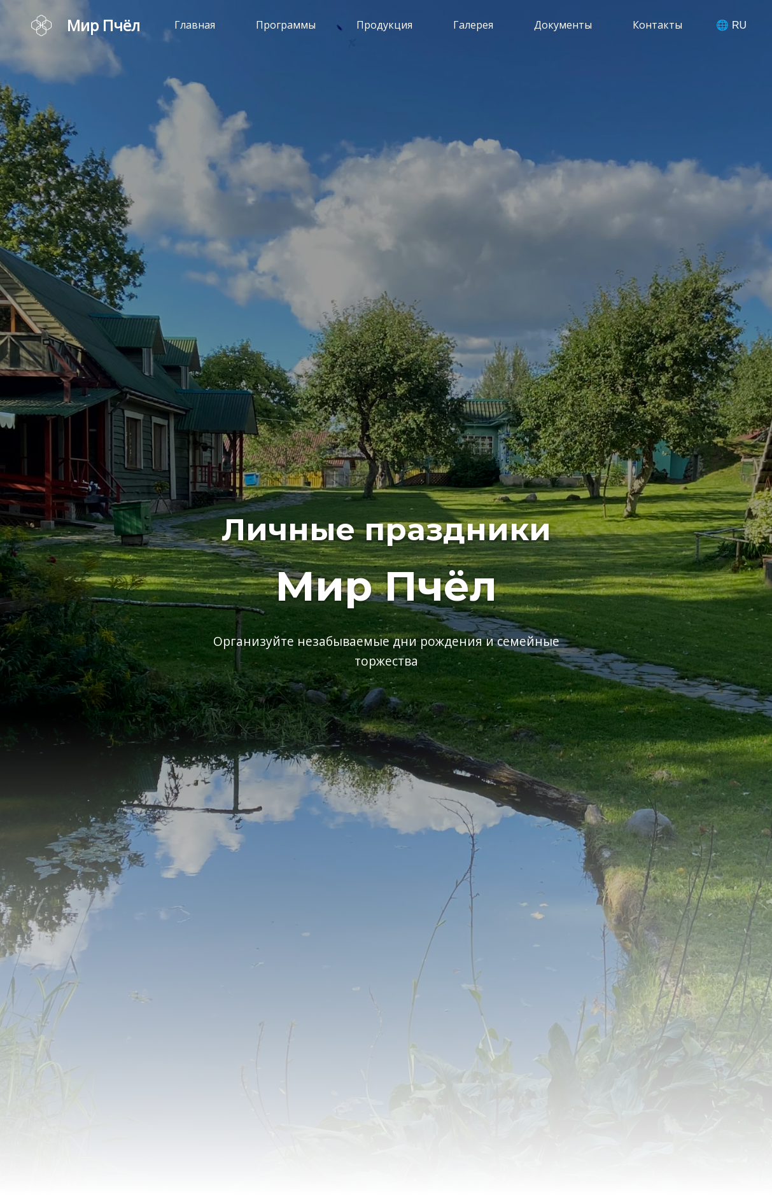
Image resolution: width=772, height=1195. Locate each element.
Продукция (384, 25)
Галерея (473, 25)
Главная (194, 25)
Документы (563, 25)
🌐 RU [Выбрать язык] (731, 25)
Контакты (657, 25)
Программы (286, 25)
